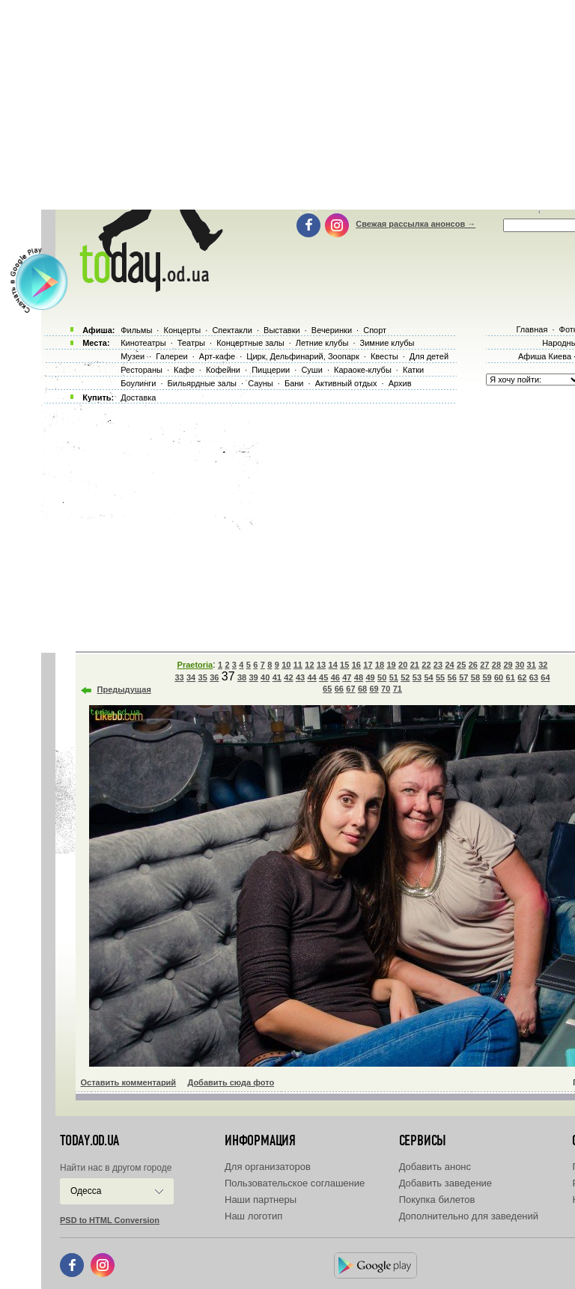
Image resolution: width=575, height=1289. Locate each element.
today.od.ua (89, 1141)
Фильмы (136, 330)
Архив (400, 383)
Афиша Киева (544, 356)
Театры (191, 342)
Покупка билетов (437, 1199)
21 (414, 664)
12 (309, 664)
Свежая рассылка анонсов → (415, 223)
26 (473, 664)
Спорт (374, 330)
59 (486, 677)
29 (507, 664)
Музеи (132, 356)
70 (385, 688)
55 (440, 677)
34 (190, 677)
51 (393, 677)
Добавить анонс (435, 1166)
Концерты (182, 330)
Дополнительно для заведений (468, 1216)
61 (510, 677)
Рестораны (141, 369)
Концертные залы (250, 342)
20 (402, 664)
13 (321, 664)
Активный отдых (346, 383)
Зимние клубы (387, 342)
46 (335, 677)
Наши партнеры (260, 1199)
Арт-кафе (217, 356)
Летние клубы (322, 342)
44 (311, 677)
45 (323, 677)
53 (417, 677)
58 (475, 677)
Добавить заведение (445, 1183)
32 (542, 664)
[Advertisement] (306, 524)
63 (533, 677)
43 (300, 677)
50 (381, 677)
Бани (294, 383)
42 (288, 677)
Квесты (384, 356)
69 (373, 688)
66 (339, 688)
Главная (531, 329)
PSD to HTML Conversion (109, 1220)
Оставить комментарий (129, 1082)
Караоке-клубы (363, 369)
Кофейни (223, 369)
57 (463, 677)
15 (344, 664)
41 (277, 677)
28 (496, 664)
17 (367, 664)
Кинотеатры (143, 342)
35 (202, 677)
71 (397, 688)
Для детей (429, 356)
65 (327, 688)
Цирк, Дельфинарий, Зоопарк (302, 356)
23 (437, 664)
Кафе (184, 369)
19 (390, 664)
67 (350, 688)
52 (405, 677)
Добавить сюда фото (230, 1082)
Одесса (85, 1191)
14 (333, 664)
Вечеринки (331, 330)
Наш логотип (253, 1216)
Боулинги (138, 383)
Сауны (260, 383)
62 (521, 677)
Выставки (282, 330)
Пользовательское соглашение (295, 1183)
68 (362, 688)
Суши (311, 369)
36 (214, 677)
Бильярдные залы (202, 383)
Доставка (138, 397)
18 (379, 664)
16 (356, 664)
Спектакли (232, 330)
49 (369, 677)
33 (178, 677)
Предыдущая (124, 689)
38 (241, 677)
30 (519, 664)
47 (346, 677)
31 (531, 664)
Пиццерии (271, 369)
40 (265, 677)
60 (498, 677)
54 (428, 677)
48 (358, 677)
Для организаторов (268, 1166)
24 (449, 664)
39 (253, 677)
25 (461, 664)
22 (426, 664)
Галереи (171, 356)
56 (452, 677)
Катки (413, 369)
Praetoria (195, 664)
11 (297, 664)
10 (286, 664)
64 (545, 677)
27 (484, 664)
